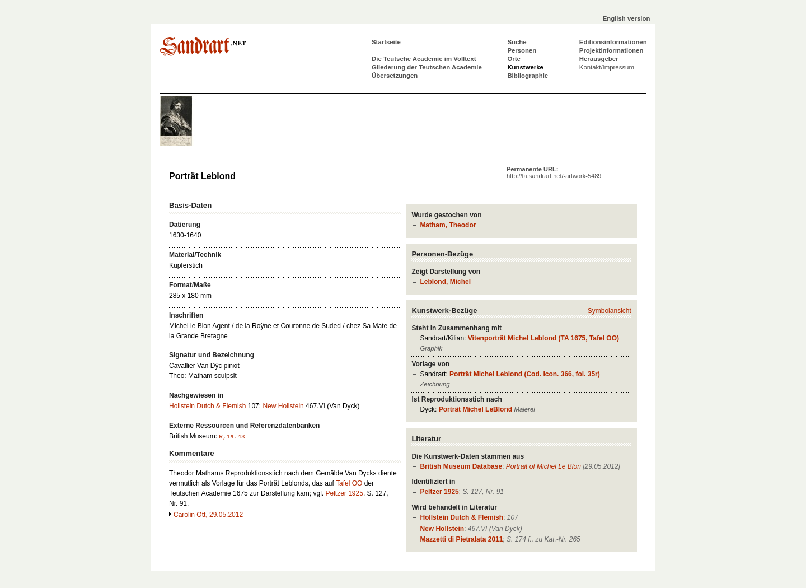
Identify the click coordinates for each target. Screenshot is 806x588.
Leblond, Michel (445, 282)
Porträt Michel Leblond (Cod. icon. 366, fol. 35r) (524, 374)
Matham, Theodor (448, 225)
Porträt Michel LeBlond (475, 409)
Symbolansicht (609, 311)
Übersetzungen (395, 75)
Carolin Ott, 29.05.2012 (208, 515)
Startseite (386, 42)
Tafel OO (349, 483)
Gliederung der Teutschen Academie (427, 67)
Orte (513, 58)
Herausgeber (598, 58)
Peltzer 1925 (439, 492)
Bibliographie (527, 75)
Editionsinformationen (613, 42)
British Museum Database (461, 466)
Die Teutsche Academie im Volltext (424, 58)
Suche (516, 42)
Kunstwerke (525, 67)
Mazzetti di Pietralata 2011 (461, 539)
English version (626, 18)
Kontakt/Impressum (606, 67)
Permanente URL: (554, 172)
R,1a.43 (232, 436)
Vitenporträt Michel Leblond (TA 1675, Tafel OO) (543, 338)
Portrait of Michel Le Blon (543, 466)
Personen (521, 50)
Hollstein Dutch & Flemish (461, 517)
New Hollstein (442, 529)
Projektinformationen (611, 50)
